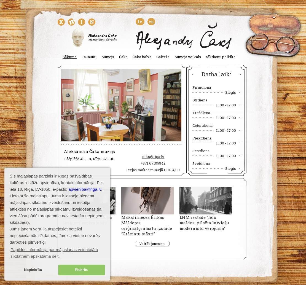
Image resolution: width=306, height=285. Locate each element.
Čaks (123, 56)
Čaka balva (142, 56)
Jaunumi (89, 56)
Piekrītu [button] (81, 270)
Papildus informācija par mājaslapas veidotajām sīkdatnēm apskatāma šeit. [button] (54, 253)
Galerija (163, 56)
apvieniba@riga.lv (84, 189)
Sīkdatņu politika (220, 56)
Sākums (70, 56)
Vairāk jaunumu (152, 243)
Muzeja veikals (188, 56)
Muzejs (107, 56)
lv (140, 21)
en (151, 21)
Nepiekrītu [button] (33, 270)
